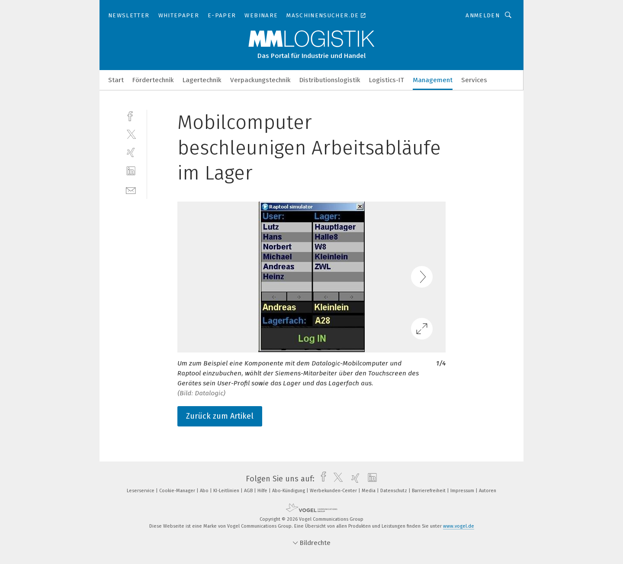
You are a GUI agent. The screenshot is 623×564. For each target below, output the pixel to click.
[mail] (130, 189)
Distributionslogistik (329, 80)
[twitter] (130, 133)
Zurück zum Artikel (220, 416)
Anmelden (483, 15)
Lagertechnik (202, 80)
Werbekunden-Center (334, 491)
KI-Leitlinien (227, 491)
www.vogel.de (458, 526)
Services (474, 80)
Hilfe (263, 491)
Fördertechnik (153, 80)
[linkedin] (130, 171)
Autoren (487, 491)
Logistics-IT (386, 80)
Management (433, 80)
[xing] (130, 152)
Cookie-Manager (177, 491)
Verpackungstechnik (260, 80)
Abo (205, 491)
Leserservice (141, 491)
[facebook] (130, 115)
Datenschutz (394, 491)
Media (369, 491)
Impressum (462, 491)
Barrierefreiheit (429, 491)
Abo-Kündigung (289, 491)
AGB (249, 491)
